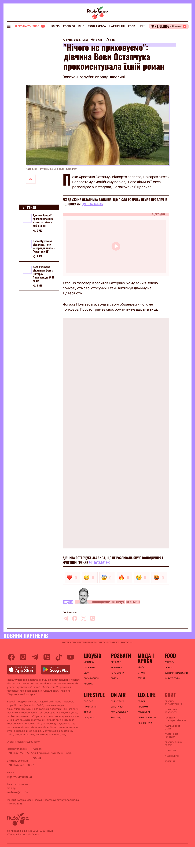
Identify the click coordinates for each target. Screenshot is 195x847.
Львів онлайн (146, 723)
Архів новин (172, 756)
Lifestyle (145, 26)
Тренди (142, 678)
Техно (87, 712)
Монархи (89, 662)
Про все (88, 701)
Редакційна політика (171, 735)
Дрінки (169, 667)
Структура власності (171, 711)
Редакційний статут (172, 727)
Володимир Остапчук (108, 602)
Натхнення (117, 26)
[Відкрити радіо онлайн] (169, 26)
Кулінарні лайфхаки (176, 673)
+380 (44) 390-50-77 (20, 765)
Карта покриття (147, 717)
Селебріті (133, 602)
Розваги (69, 26)
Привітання (90, 706)
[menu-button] (8, 26)
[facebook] (75, 618)
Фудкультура (172, 678)
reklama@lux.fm (17, 792)
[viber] (92, 618)
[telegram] (66, 618)
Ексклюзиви (91, 678)
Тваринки (116, 667)
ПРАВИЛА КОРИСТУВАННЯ (173, 703)
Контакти (170, 750)
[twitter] (83, 618)
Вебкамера (144, 712)
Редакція (170, 761)
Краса (141, 667)
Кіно (81, 26)
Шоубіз (55, 26)
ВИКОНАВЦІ (117, 706)
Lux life (147, 694)
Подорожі (89, 717)
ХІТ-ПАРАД (116, 717)
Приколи (116, 662)
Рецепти (169, 662)
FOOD (131, 26)
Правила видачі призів (174, 744)
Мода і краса (97, 26)
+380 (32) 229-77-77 (20, 753)
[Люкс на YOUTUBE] (30, 26)
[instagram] (23, 657)
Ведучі (141, 701)
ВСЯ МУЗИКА (117, 701)
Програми (143, 706)
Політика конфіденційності (175, 719)
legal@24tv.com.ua (19, 777)
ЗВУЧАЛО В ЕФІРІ (119, 712)
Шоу (86, 673)
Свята (114, 678)
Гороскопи (117, 673)
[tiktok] (58, 657)
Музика (88, 683)
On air (118, 694)
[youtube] (70, 657)
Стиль (141, 672)
